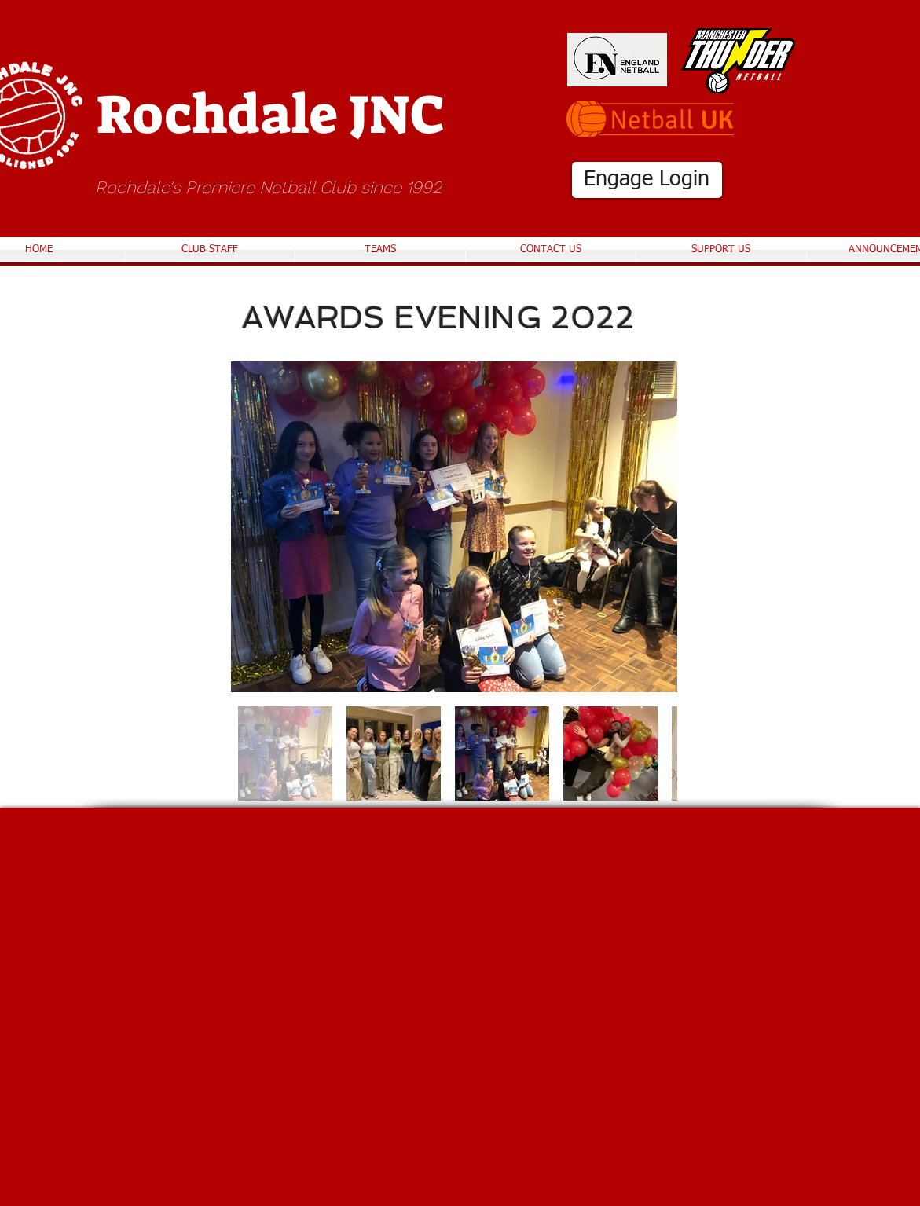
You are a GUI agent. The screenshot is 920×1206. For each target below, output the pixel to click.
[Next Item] (650, 526)
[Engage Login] (647, 180)
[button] (380, 249)
